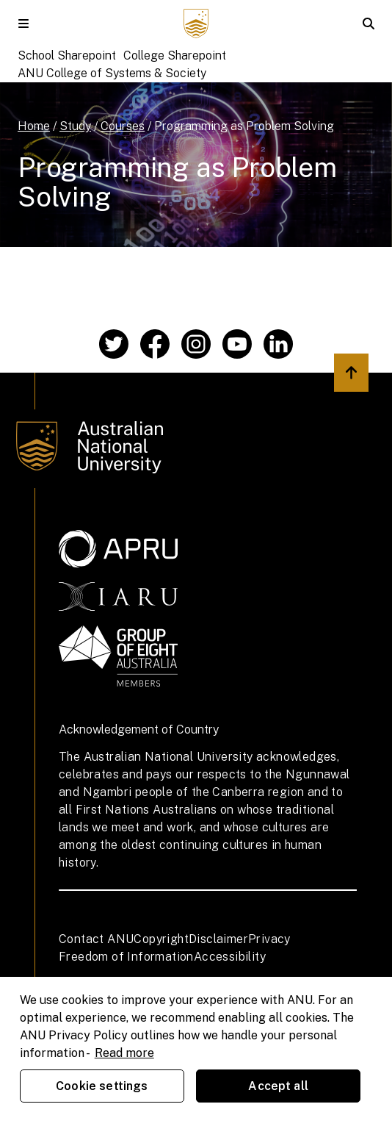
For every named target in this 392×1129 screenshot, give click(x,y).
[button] (23, 23)
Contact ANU (96, 939)
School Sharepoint (67, 55)
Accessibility (230, 957)
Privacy (269, 939)
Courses (123, 126)
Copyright (161, 939)
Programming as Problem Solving (244, 126)
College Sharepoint (174, 55)
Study (75, 126)
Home (34, 126)
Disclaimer (218, 939)
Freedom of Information (126, 957)
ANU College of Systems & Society (112, 73)
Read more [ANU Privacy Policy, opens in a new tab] (124, 1053)
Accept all (278, 1086)
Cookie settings (102, 1086)
